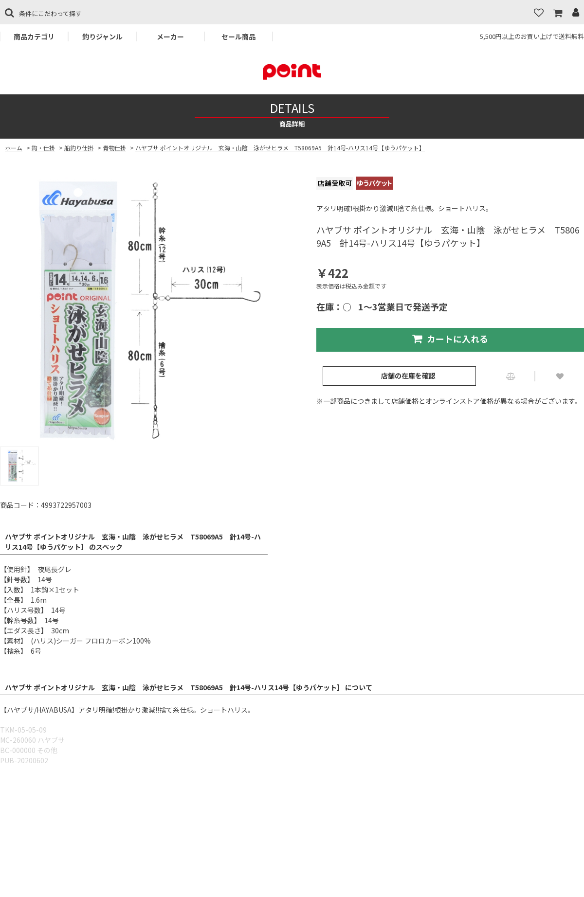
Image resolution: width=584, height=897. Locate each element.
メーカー (170, 36)
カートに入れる (450, 338)
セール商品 (238, 36)
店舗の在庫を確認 (408, 375)
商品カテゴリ (34, 36)
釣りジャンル (102, 36)
